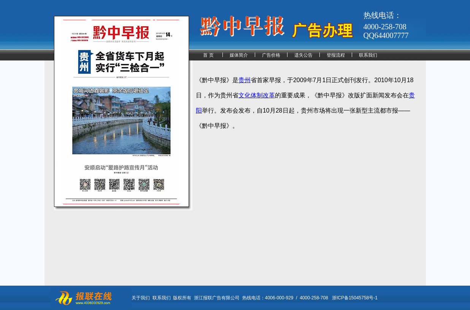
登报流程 (336, 55)
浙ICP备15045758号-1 (355, 297)
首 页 (208, 55)
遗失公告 (303, 55)
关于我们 (141, 297)
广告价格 (271, 55)
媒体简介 (239, 55)
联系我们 (368, 55)
